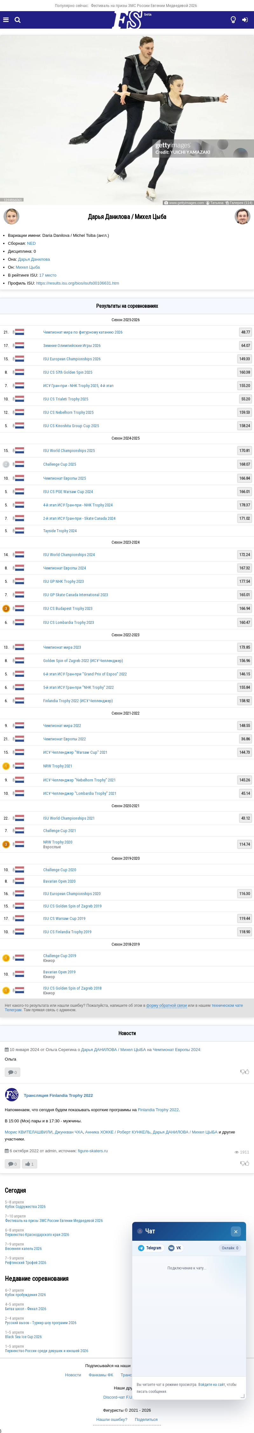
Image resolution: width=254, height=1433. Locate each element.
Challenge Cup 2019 (59, 955)
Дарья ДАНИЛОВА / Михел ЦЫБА (113, 1049)
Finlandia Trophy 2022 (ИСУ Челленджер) (78, 700)
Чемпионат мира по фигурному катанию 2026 (82, 332)
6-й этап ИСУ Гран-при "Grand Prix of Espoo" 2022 (85, 674)
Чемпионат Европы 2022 (64, 739)
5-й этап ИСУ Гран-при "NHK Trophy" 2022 (78, 687)
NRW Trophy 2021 (57, 766)
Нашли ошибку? (111, 1419)
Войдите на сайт (211, 1384)
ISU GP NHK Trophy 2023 (63, 581)
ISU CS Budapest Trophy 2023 (68, 608)
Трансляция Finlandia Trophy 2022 (58, 1095)
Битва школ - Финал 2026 (25, 1309)
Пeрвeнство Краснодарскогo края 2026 (37, 1234)
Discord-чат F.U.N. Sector (127, 1397)
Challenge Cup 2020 (59, 869)
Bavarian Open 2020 (59, 881)
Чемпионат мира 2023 (62, 647)
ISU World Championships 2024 (69, 554)
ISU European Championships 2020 (71, 893)
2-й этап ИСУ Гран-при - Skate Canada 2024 (79, 518)
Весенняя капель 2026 (23, 1248)
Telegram (149, 1248)
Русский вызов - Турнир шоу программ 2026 (40, 1323)
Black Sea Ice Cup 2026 (23, 1337)
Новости (73, 1375)
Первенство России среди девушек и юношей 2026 (46, 1351)
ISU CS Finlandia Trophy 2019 (67, 931)
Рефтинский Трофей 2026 (25, 1262)
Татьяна (216, 203)
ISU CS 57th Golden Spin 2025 (67, 372)
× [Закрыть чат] (236, 1232)
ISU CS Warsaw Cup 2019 (64, 918)
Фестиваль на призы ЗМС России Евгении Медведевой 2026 (144, 5)
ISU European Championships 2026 (71, 358)
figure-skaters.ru (93, 1150)
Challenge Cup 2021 (59, 830)
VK (174, 1248)
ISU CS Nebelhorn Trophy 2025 (68, 412)
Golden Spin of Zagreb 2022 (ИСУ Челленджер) (83, 660)
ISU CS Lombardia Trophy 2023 (68, 622)
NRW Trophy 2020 (57, 842)
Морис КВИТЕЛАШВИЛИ (28, 1132)
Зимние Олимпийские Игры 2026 (71, 345)
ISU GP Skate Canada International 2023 (75, 594)
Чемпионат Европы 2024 (64, 568)
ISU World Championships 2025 (69, 450)
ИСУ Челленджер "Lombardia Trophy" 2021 (79, 793)
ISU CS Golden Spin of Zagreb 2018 (72, 988)
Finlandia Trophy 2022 (158, 1109)
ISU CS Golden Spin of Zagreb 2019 (72, 906)
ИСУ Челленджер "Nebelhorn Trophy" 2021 (79, 780)
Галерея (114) (241, 203)
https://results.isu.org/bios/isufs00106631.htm (77, 283)
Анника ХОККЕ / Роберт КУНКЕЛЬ (117, 1132)
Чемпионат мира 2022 (62, 725)
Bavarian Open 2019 (59, 972)
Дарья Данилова (34, 259)
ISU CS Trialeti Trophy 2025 (65, 399)
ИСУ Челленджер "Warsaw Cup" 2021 (75, 752)
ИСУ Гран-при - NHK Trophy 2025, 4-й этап (78, 385)
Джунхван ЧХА (69, 1132)
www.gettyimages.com (186, 203)
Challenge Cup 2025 (59, 464)
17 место (48, 275)
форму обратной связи (166, 1005)
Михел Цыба (28, 267)
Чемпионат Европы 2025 (64, 478)
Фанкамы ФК (101, 1375)
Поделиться (146, 1419)
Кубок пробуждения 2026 (25, 1295)
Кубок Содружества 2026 (25, 1206)
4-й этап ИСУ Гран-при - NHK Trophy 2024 (78, 505)
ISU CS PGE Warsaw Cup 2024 (68, 491)
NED (31, 243)
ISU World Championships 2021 (69, 818)
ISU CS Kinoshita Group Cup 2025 (71, 425)
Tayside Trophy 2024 (60, 530)
